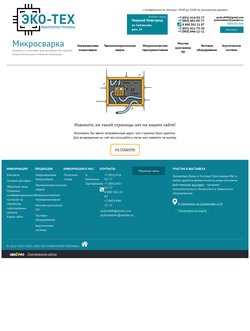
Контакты (232, 29)
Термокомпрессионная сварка (120, 48)
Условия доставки (19, 181)
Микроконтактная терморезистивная (155, 48)
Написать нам (235, 23)
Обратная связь (17, 186)
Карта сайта (15, 216)
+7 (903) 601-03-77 (191, 20)
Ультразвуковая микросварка (87, 48)
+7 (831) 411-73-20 (191, 28)
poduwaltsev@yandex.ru (228, 20)
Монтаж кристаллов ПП (183, 47)
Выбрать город (157, 16)
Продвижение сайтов (33, 254)
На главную (125, 150)
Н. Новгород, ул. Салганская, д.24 (200, 204)
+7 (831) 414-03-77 (191, 17)
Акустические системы (231, 48)
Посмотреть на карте (192, 211)
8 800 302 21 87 (190, 24)
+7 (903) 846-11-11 (191, 31)
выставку (198, 185)
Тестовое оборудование (207, 48)
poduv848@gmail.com (230, 17)
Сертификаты (94, 183)
